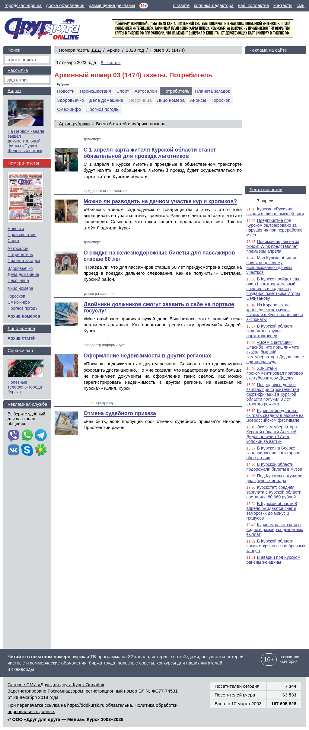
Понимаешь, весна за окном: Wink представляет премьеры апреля (272, 246)
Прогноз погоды (102, 109)
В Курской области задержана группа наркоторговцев (269, 331)
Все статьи (110, 62)
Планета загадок (212, 91)
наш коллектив (253, 5)
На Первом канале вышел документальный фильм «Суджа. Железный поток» (26, 141)
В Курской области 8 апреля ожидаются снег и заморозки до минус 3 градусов (271, 510)
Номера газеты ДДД (80, 50)
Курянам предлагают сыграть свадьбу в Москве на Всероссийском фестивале (275, 415)
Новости (66, 91)
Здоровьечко (70, 100)
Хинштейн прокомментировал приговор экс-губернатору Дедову (274, 373)
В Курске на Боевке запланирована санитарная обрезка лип (273, 453)
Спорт (122, 91)
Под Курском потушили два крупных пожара (274, 478)
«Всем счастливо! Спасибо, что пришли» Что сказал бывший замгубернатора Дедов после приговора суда (275, 352)
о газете (181, 5)
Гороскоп (221, 100)
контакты (282, 5)
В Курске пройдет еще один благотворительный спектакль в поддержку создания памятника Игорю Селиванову (273, 289)
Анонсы (198, 100)
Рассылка (18, 70)
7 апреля (265, 200)
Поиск (14, 50)
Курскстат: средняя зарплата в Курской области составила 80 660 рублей (273, 492)
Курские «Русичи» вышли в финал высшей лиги (275, 211)
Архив (113, 50)
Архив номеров (24, 316)
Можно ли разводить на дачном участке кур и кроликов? (160, 201)
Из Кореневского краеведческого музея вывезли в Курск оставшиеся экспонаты (274, 312)
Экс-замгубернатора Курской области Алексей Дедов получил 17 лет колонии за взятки (271, 434)
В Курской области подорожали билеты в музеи (274, 467)
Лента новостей (265, 189)
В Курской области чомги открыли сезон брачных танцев (275, 546)
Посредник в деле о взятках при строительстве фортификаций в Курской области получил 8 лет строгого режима (272, 394)
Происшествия (95, 91)
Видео (14, 90)
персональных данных (31, 711)
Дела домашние (106, 100)
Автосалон (146, 91)
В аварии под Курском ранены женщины (273, 560)
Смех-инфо (69, 109)
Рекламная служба (27, 404)
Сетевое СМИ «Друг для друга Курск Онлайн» (56, 684)
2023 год (135, 50)
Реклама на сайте (268, 50)
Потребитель (20, 254)
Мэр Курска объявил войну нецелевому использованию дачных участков (271, 265)
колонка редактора (214, 5)
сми (300, 5)
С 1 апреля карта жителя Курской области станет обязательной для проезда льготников (150, 153)
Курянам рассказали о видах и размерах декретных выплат (274, 529)
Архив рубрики (74, 123)
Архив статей (22, 338)
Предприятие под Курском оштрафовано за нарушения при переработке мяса (274, 227)
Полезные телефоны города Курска (25, 387)
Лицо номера (171, 100)
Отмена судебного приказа (120, 413)
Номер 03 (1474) (167, 50)
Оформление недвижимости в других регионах (147, 356)
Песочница (18, 280)
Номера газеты (23, 162)
